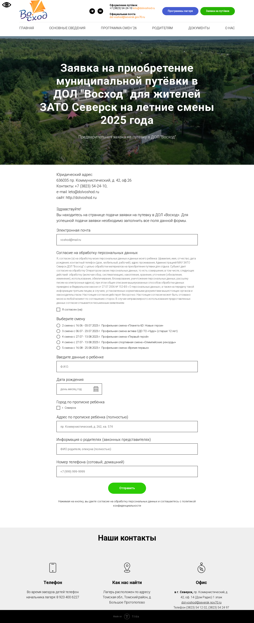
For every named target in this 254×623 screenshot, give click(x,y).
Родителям (162, 28)
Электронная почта (73, 230)
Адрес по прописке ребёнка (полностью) (92, 417)
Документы (199, 28)
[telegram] (92, 11)
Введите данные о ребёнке (80, 357)
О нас (230, 28)
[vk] (100, 11)
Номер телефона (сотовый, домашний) (90, 462)
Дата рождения (70, 379)
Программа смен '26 (119, 28)
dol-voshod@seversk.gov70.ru (127, 17)
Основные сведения (67, 28)
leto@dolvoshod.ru (144, 8)
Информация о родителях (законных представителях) (103, 439)
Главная (26, 28)
